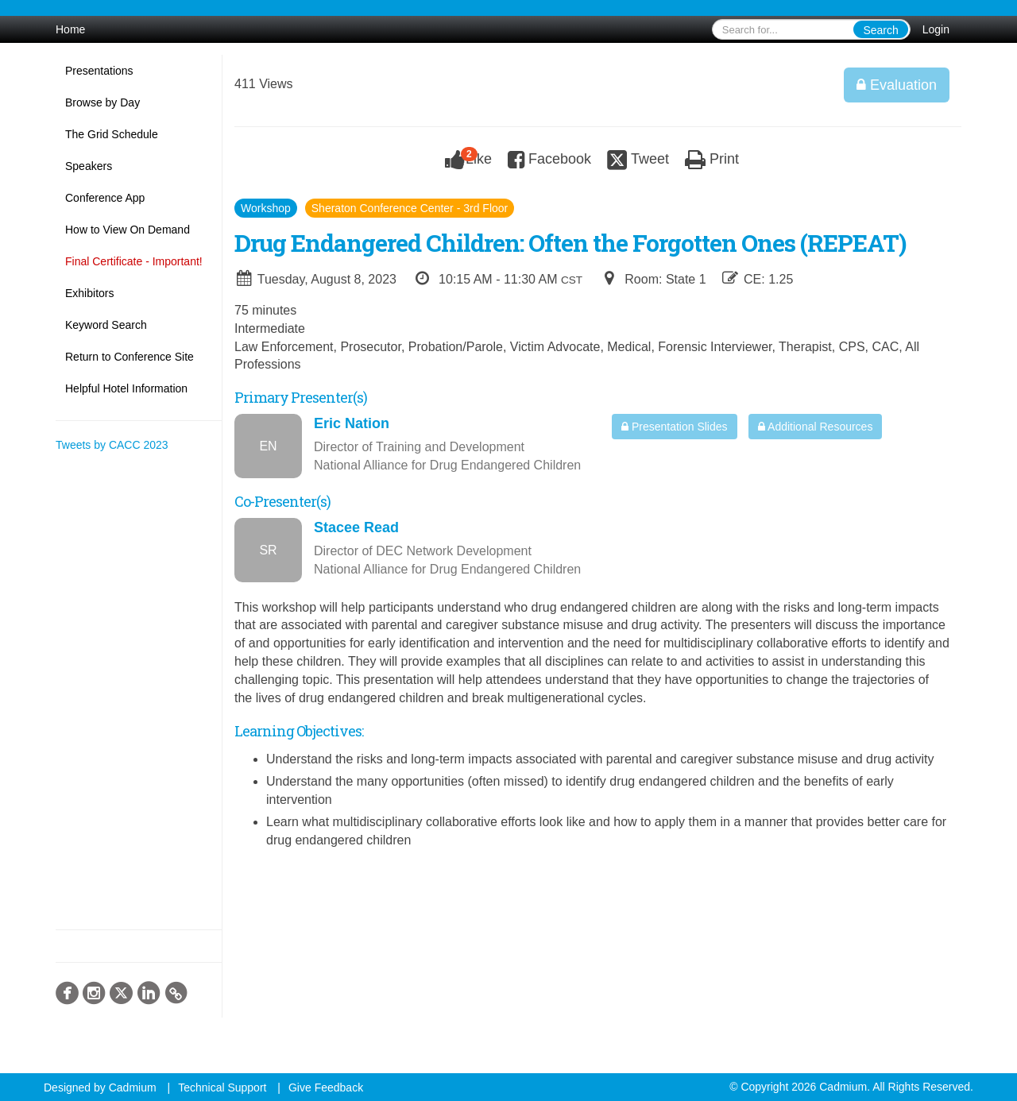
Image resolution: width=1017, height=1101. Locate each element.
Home (70, 29)
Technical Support (222, 1087)
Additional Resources (815, 426)
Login (935, 29)
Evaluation (897, 85)
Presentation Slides (674, 426)
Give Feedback (325, 1087)
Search (880, 30)
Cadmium (133, 1087)
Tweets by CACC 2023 (112, 444)
